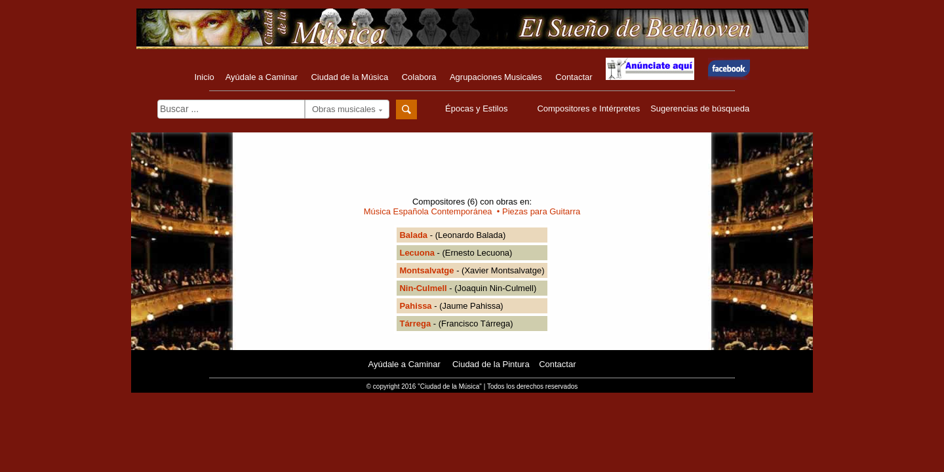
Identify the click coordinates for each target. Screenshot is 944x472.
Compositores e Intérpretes (588, 108)
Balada (413, 235)
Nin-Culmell (422, 288)
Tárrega (415, 323)
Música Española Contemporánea (428, 211)
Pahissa (415, 306)
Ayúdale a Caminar (262, 77)
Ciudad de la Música (349, 77)
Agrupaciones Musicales (496, 77)
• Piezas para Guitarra (536, 211)
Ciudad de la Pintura (491, 364)
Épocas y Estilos (478, 108)
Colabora (419, 77)
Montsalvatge (426, 270)
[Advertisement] (472, 168)
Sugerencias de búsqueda (699, 108)
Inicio (204, 77)
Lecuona (416, 253)
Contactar (573, 77)
